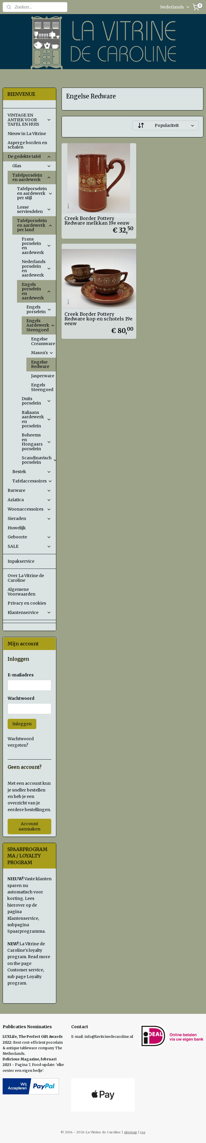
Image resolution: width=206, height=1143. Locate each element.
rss (142, 1132)
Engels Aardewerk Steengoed (40, 325)
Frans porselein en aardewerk (36, 245)
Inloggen (22, 723)
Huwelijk (17, 527)
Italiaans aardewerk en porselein (36, 419)
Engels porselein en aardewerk (36, 291)
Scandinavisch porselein (39, 460)
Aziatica (29, 499)
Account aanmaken (29, 826)
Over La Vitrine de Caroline (26, 578)
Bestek (31, 471)
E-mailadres (21, 675)
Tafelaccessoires (32, 481)
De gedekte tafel (29, 156)
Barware (29, 490)
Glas (31, 165)
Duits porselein (36, 401)
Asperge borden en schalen (27, 145)
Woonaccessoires (29, 509)
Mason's (42, 352)
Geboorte (29, 537)
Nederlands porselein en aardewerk (36, 268)
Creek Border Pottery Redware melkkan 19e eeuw (90, 212)
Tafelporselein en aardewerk (31, 177)
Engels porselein (39, 309)
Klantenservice (29, 612)
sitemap (130, 1132)
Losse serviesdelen (34, 209)
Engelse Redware (40, 364)
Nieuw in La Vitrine (27, 133)
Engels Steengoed (42, 387)
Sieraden (29, 518)
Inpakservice (21, 561)
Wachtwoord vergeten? (21, 742)
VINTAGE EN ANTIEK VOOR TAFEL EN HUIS (29, 119)
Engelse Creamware (43, 341)
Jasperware (42, 375)
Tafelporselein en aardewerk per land (35, 225)
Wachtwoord (21, 698)
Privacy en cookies (27, 603)
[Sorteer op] (165, 125)
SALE (29, 546)
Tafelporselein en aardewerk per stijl (35, 193)
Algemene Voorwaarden (21, 591)
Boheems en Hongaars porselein (36, 441)
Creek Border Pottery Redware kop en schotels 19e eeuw (168, 212)
